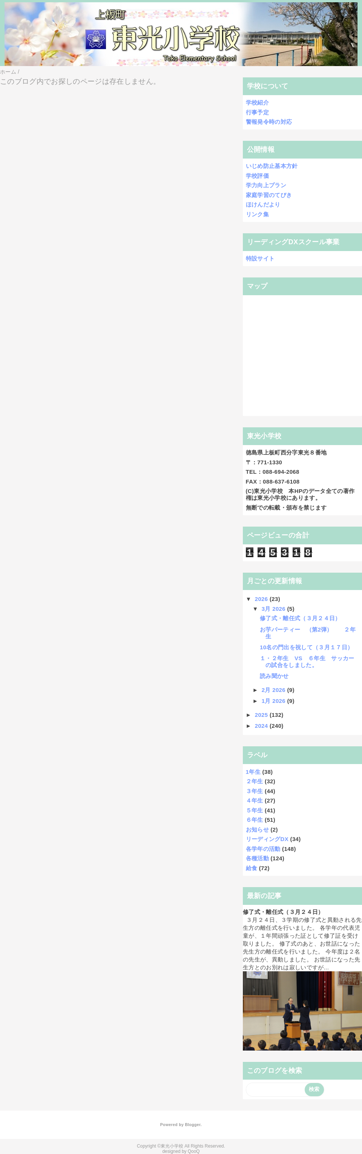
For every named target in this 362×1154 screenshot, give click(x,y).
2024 (262, 726)
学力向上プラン (266, 185)
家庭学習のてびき (269, 195)
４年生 (254, 800)
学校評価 (257, 176)
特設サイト (260, 258)
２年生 (254, 781)
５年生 (254, 810)
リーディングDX (267, 839)
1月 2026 (274, 701)
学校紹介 (257, 102)
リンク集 (257, 214)
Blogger (192, 1124)
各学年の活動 (263, 849)
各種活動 (257, 858)
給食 (252, 868)
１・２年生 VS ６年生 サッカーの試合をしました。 (307, 661)
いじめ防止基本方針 (272, 166)
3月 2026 (274, 609)
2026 (262, 599)
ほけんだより (263, 204)
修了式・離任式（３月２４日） (300, 618)
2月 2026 (274, 690)
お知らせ (257, 829)
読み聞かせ (274, 676)
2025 (262, 715)
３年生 (254, 791)
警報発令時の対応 (269, 122)
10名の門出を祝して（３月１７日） (306, 647)
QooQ (194, 1151)
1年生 (253, 772)
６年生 (254, 820)
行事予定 (257, 112)
